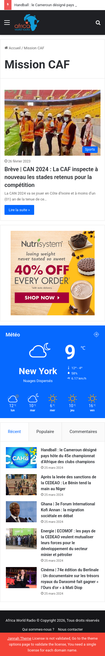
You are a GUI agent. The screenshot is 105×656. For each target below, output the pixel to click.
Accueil (12, 48)
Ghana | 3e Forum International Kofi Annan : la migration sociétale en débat (68, 510)
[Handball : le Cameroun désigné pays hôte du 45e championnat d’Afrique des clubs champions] (21, 457)
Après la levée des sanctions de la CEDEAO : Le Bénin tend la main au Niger (68, 483)
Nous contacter (70, 629)
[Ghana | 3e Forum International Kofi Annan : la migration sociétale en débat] (21, 511)
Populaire (45, 431)
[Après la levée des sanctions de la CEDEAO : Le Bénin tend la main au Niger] (21, 484)
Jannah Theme (19, 638)
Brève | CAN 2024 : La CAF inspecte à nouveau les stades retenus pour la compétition (51, 177)
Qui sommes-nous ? (38, 629)
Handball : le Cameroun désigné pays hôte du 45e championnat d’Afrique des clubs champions (69, 456)
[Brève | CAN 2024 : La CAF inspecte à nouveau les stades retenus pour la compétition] (52, 122)
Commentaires (83, 431)
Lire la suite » (19, 210)
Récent (14, 431)
